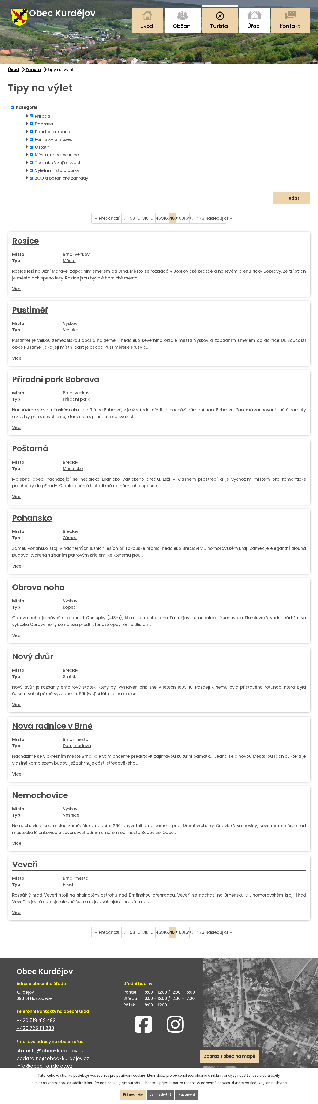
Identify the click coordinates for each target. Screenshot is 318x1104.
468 (179, 223)
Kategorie (26, 112)
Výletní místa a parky (57, 175)
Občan (182, 26)
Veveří (25, 869)
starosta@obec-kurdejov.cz (50, 1055)
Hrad (68, 890)
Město (69, 266)
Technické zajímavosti (58, 168)
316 (145, 223)
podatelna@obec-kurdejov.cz (52, 1063)
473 (199, 223)
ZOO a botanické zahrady (61, 183)
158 (131, 223)
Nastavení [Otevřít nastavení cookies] (193, 1093)
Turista (219, 26)
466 (165, 223)
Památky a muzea (54, 144)
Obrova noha (38, 592)
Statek (69, 682)
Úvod (146, 26)
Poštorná (30, 454)
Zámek (70, 543)
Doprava (44, 129)
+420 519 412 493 (36, 1025)
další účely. (271, 1072)
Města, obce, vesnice (57, 160)
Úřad (253, 26)
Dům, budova (77, 751)
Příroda (42, 121)
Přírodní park (76, 404)
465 (159, 223)
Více (16, 294)
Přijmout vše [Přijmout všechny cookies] (127, 1093)
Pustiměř (30, 315)
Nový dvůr (32, 661)
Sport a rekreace (52, 137)
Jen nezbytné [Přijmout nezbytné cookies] (161, 1093)
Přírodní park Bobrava (55, 384)
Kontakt (290, 26)
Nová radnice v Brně (52, 731)
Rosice (25, 246)
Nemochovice (40, 800)
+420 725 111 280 (35, 1033)
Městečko (73, 474)
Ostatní (42, 152)
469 (186, 223)
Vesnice (71, 335)
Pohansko (32, 523)
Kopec (69, 612)
